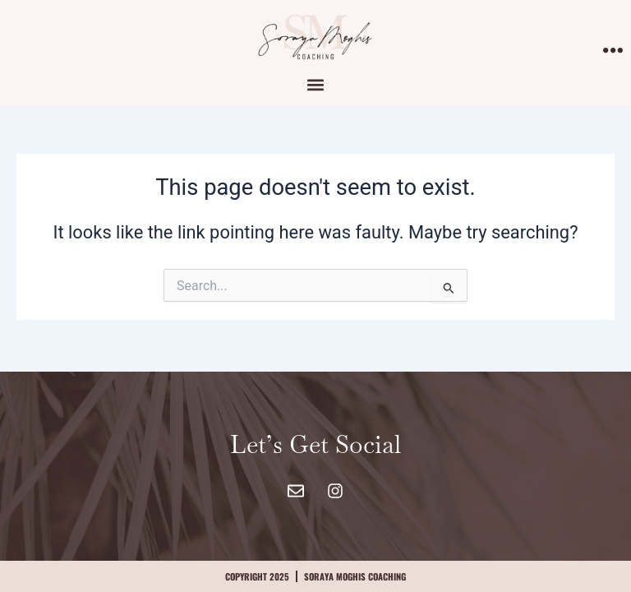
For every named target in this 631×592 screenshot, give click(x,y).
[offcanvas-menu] (613, 51)
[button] (315, 84)
